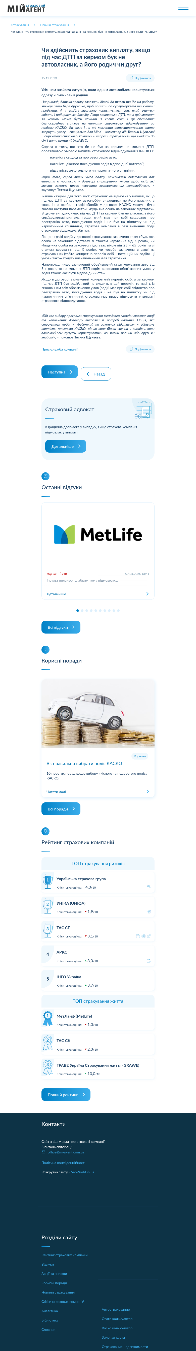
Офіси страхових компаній (62, 1297)
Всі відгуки (58, 623)
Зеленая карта (113, 1333)
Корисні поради (54, 1279)
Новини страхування (58, 1288)
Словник (48, 1325)
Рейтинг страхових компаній (64, 1251)
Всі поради (58, 804)
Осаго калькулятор (117, 1314)
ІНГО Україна (69, 972)
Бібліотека (50, 1316)
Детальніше (63, 442)
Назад (101, 369)
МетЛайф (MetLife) (74, 1012)
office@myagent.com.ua (66, 1148)
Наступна (56, 369)
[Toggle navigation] (183, 8)
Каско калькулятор (117, 1324)
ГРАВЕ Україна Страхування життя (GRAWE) (98, 1061)
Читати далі (56, 788)
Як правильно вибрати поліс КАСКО (84, 759)
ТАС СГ (63, 923)
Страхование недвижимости (125, 1342)
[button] (77, 606)
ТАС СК (63, 1036)
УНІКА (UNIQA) (71, 899)
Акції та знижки (54, 1269)
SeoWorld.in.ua (82, 1168)
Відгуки (47, 1260)
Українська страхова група (81, 874)
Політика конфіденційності (63, 1158)
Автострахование (116, 1305)
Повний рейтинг (63, 1090)
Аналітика (49, 1307)
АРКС (62, 948)
